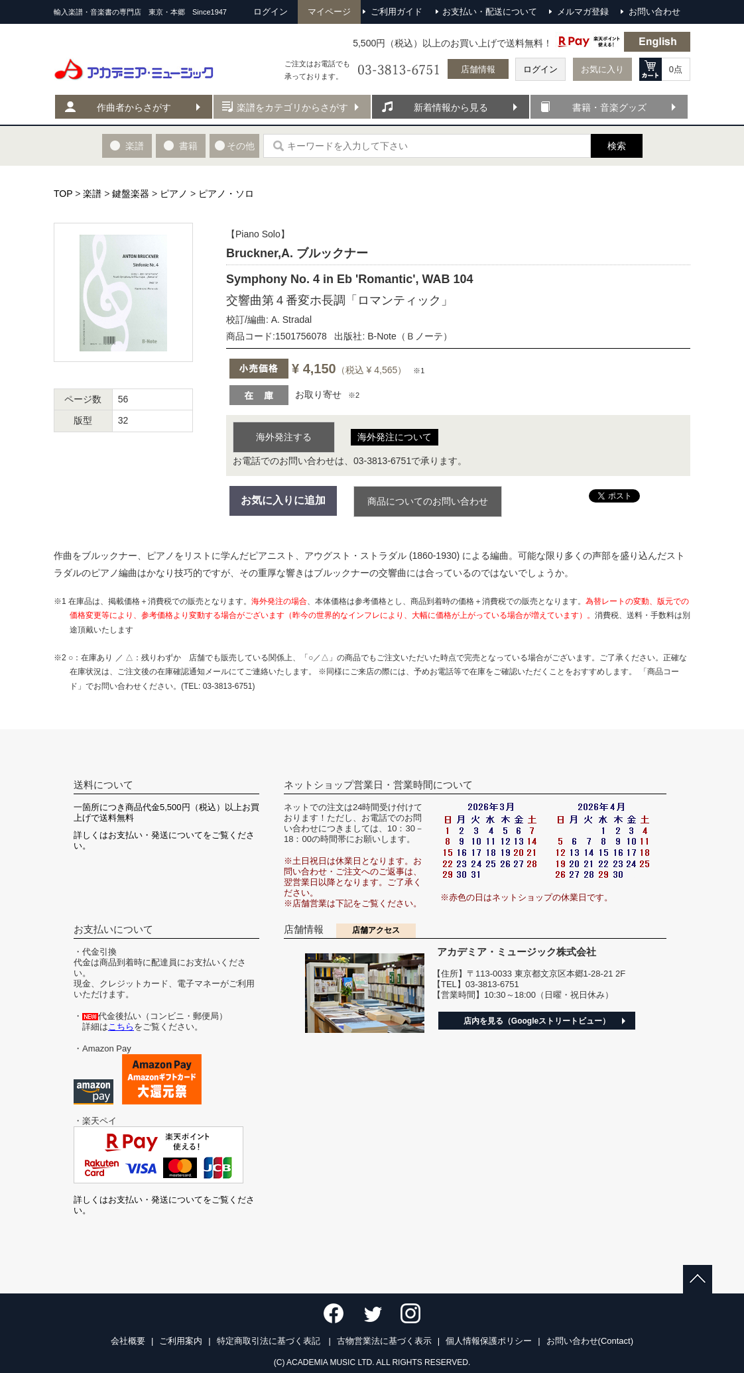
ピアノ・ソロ (226, 193)
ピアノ (174, 193)
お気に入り (602, 69)
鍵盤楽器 (130, 193)
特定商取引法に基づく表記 (270, 1341)
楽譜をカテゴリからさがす (292, 107)
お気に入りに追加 (283, 500)
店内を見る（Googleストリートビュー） (537, 1021)
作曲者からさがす (134, 107)
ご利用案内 (180, 1341)
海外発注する (284, 437)
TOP (63, 193)
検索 (616, 146)
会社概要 (128, 1341)
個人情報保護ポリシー (489, 1341)
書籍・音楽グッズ (609, 107)
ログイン (540, 69)
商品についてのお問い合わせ (427, 501)
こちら (121, 1027)
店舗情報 (478, 69)
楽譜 (92, 193)
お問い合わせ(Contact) (589, 1341)
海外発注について (394, 437)
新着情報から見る (451, 107)
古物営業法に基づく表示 (384, 1341)
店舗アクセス (376, 930)
